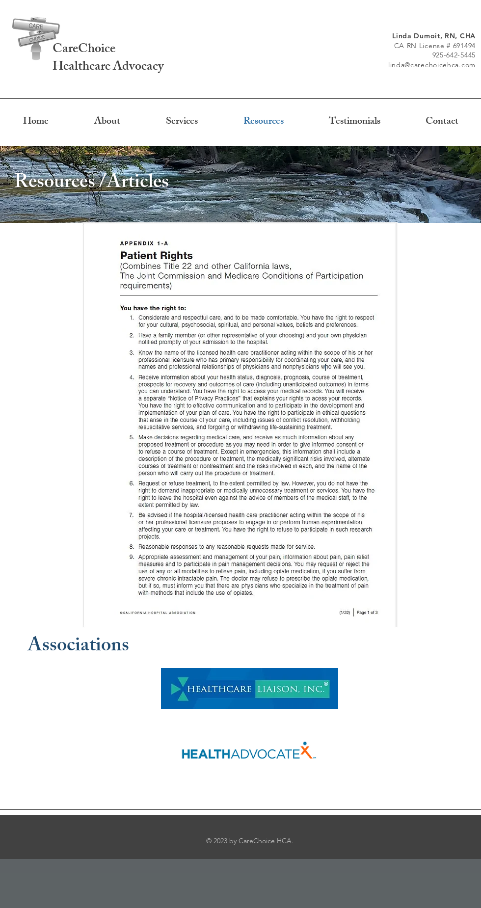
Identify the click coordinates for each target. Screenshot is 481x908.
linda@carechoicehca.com (432, 64)
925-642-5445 (454, 55)
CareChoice (84, 50)
